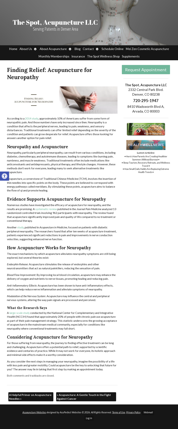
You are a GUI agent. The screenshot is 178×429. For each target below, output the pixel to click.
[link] (4, 176)
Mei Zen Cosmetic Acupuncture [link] (147, 49)
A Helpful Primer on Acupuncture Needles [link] (30, 396)
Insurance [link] (78, 56)
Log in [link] (89, 418)
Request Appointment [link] (146, 69)
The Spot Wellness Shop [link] (103, 56)
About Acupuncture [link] (53, 49)
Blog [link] (77, 49)
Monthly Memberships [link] (53, 56)
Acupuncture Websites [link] (34, 412)
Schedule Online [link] (113, 49)
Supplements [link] (131, 56)
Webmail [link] (148, 412)
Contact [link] (88, 49)
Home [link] (13, 49)
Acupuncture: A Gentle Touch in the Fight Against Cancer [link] (84, 396)
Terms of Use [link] (118, 412)
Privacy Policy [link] (133, 412)
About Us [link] (25, 49)
